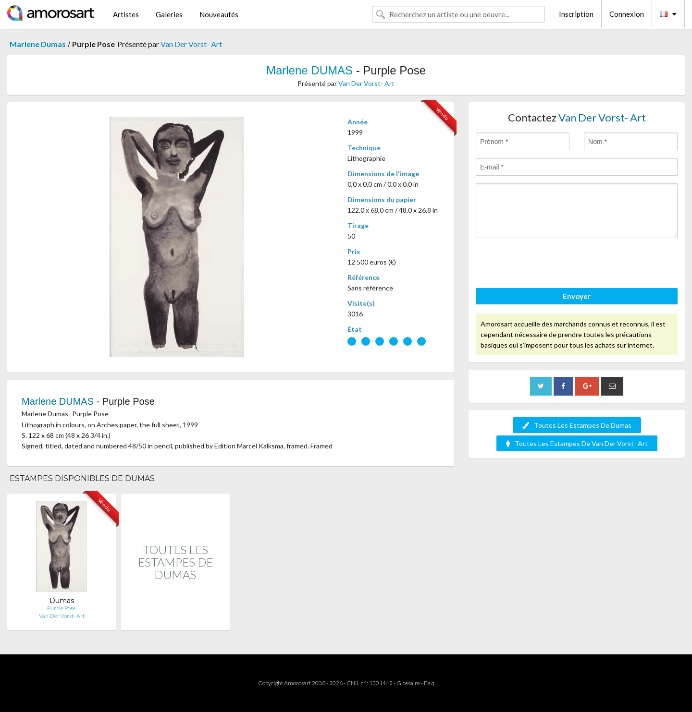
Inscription (576, 14)
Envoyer (577, 296)
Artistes (126, 14)
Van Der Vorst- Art (191, 43)
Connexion (626, 14)
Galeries (169, 14)
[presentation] (549, 264)
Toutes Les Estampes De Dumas (576, 425)
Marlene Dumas (38, 43)
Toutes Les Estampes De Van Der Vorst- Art (577, 443)
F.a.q (429, 683)
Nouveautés (218, 14)
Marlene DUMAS (309, 70)
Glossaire (408, 683)
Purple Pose (61, 608)
